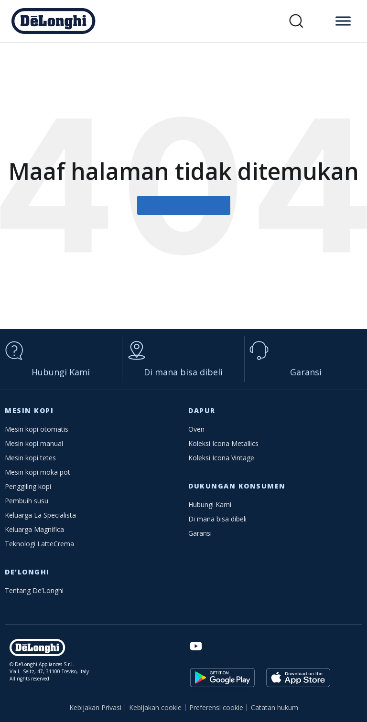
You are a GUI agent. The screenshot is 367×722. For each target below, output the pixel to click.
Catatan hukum (274, 707)
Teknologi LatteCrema (39, 543)
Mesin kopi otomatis (36, 429)
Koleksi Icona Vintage (221, 457)
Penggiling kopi (28, 486)
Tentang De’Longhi (34, 590)
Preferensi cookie (216, 707)
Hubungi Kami (61, 372)
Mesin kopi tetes (30, 457)
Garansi (306, 372)
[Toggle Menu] (343, 20)
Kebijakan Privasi (95, 707)
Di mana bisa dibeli (183, 372)
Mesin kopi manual (34, 443)
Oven (196, 429)
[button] (296, 21)
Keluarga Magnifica (34, 529)
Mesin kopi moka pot (37, 472)
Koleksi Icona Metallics (223, 443)
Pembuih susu (26, 500)
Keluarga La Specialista (40, 515)
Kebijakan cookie (155, 707)
